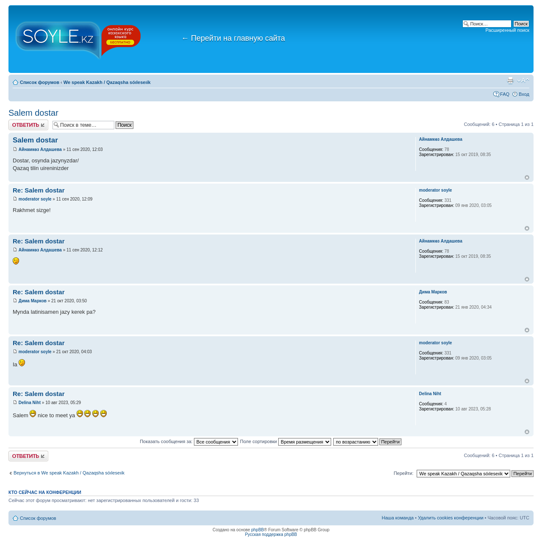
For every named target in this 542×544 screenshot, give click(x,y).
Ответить (28, 125)
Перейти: (404, 473)
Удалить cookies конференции (451, 517)
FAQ (504, 94)
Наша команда (398, 517)
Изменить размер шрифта (523, 80)
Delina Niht (30, 402)
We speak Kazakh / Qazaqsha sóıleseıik (107, 82)
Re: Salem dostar (39, 190)
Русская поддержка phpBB (271, 534)
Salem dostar (33, 112)
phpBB (257, 529)
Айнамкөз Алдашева (40, 149)
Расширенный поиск (507, 30)
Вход (524, 94)
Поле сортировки (285, 441)
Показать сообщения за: (189, 441)
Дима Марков (33, 301)
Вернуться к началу (527, 177)
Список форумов (39, 82)
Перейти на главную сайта (233, 38)
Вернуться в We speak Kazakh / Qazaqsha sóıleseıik (69, 472)
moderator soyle (35, 199)
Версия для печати (510, 80)
